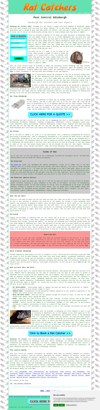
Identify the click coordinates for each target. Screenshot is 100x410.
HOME (65, 13)
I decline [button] (62, 405)
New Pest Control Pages (19, 396)
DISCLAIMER (86, 13)
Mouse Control (65, 371)
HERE (11, 71)
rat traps (72, 101)
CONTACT (80, 13)
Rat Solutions (57, 373)
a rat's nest (47, 78)
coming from (84, 80)
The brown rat (16, 164)
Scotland (53, 346)
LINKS (69, 13)
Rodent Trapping (25, 373)
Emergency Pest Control (72, 373)
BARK (79, 262)
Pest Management (21, 371)
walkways (62, 219)
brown (30, 53)
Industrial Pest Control (41, 373)
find (15, 353)
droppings (65, 82)
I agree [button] (55, 405)
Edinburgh (55, 120)
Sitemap (11, 396)
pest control (33, 346)
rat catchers (81, 89)
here (33, 368)
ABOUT (74, 13)
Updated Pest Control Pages (33, 396)
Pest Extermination (36, 371)
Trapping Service (23, 375)
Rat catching (14, 120)
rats (33, 28)
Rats (11, 66)
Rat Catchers (44, 396)
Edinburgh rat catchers (18, 339)
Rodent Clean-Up (38, 375)
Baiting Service (51, 375)
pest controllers (28, 127)
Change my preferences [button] (71, 405)
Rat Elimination (52, 371)
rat (54, 35)
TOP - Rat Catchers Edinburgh (20, 383)
